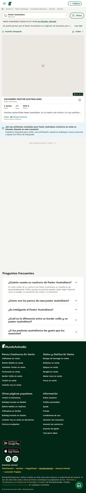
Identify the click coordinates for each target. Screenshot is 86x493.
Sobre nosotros (50, 398)
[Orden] (78, 31)
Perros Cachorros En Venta (18, 354)
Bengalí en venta (50, 372)
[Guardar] (79, 100)
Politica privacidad (51, 402)
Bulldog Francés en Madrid (14, 402)
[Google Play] (12, 443)
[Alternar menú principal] (4, 3)
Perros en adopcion (10, 424)
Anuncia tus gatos (51, 429)
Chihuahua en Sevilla (11, 411)
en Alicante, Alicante (47, 21)
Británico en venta (51, 363)
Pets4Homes (7, 468)
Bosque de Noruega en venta (56, 358)
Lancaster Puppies (12, 472)
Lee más (78, 26)
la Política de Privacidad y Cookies (29, 482)
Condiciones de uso (51, 415)
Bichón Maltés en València (14, 406)
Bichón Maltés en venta (12, 363)
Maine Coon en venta (52, 376)
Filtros (77, 15)
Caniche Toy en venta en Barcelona (18, 420)
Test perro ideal (50, 433)
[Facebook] (8, 459)
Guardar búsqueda (12, 31)
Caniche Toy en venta (11, 385)
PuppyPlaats (31, 468)
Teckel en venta (9, 380)
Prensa (46, 411)
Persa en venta (50, 380)
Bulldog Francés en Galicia (14, 415)
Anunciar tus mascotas (53, 420)
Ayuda (45, 406)
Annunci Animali (62, 468)
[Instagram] (15, 459)
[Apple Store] (12, 451)
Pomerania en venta (11, 372)
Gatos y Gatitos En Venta (58, 354)
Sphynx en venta (50, 367)
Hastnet (19, 468)
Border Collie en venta (12, 376)
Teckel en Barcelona (11, 398)
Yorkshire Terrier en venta (13, 367)
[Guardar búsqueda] (79, 485)
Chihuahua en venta (11, 358)
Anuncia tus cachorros (53, 424)
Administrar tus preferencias (15, 485)
